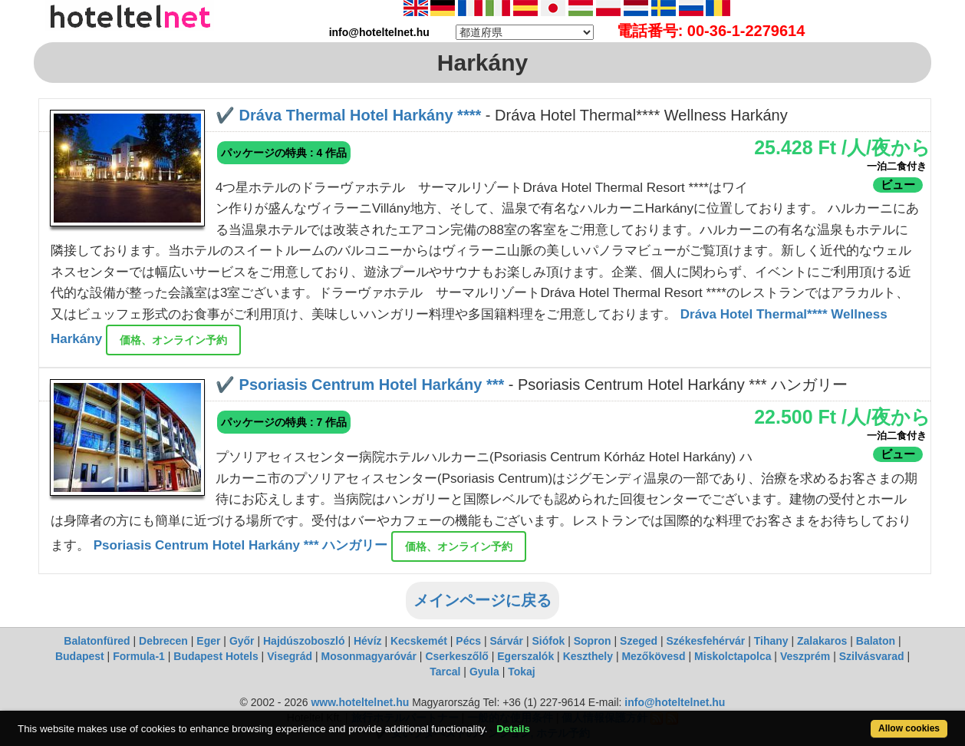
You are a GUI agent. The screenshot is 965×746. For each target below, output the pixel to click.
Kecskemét (418, 641)
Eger (208, 641)
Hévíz (368, 641)
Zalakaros (822, 641)
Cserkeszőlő (456, 656)
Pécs (468, 641)
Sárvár (506, 641)
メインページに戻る (482, 600)
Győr (242, 641)
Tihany (771, 641)
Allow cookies (909, 728)
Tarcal (445, 671)
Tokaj (521, 671)
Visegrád (289, 656)
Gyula (484, 671)
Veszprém (805, 656)
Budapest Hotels (215, 656)
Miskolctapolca (732, 656)
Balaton (875, 641)
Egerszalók (525, 656)
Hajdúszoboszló (304, 641)
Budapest (79, 656)
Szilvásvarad (871, 656)
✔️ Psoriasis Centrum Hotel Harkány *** (360, 384)
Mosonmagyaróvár (368, 656)
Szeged (638, 641)
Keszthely (588, 656)
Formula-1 (139, 656)
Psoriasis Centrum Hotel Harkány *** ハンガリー (242, 546)
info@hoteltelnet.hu (674, 702)
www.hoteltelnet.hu (360, 702)
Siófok (548, 641)
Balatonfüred (97, 641)
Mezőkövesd (653, 656)
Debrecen (163, 641)
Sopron (592, 641)
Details (513, 728)
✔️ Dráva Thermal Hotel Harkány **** (348, 115)
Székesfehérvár (706, 641)
